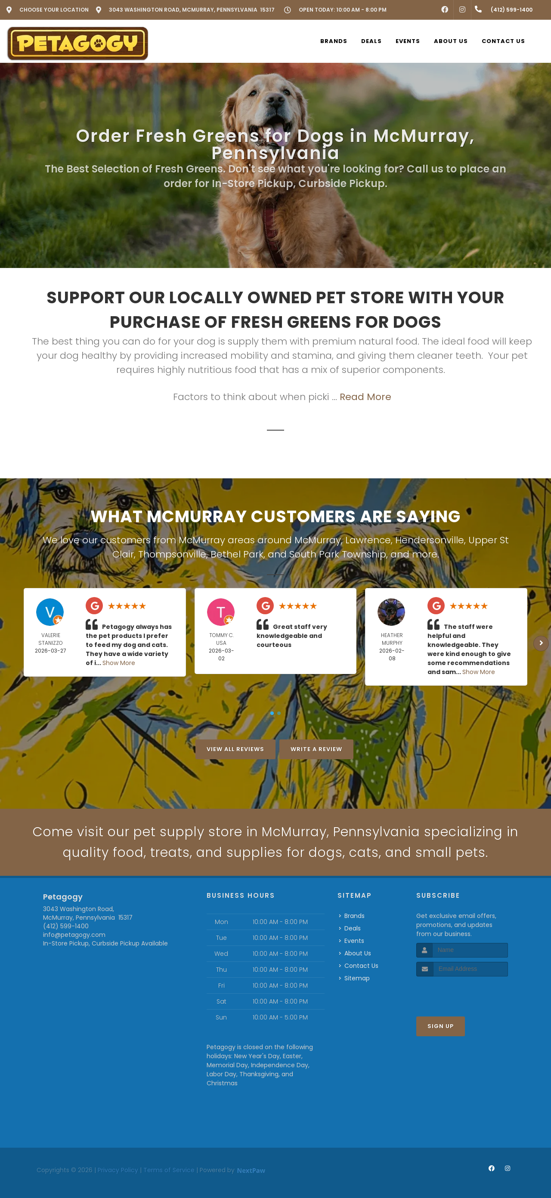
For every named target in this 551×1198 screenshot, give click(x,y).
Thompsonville (172, 554)
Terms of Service (169, 1170)
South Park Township (337, 554)
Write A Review (316, 749)
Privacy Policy (118, 1170)
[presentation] (462, 992)
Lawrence (368, 540)
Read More (365, 396)
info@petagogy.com (74, 934)
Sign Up (440, 1026)
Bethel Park (236, 554)
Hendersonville (429, 540)
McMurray (317, 540)
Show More (118, 663)
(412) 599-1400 (66, 926)
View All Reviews (235, 749)
